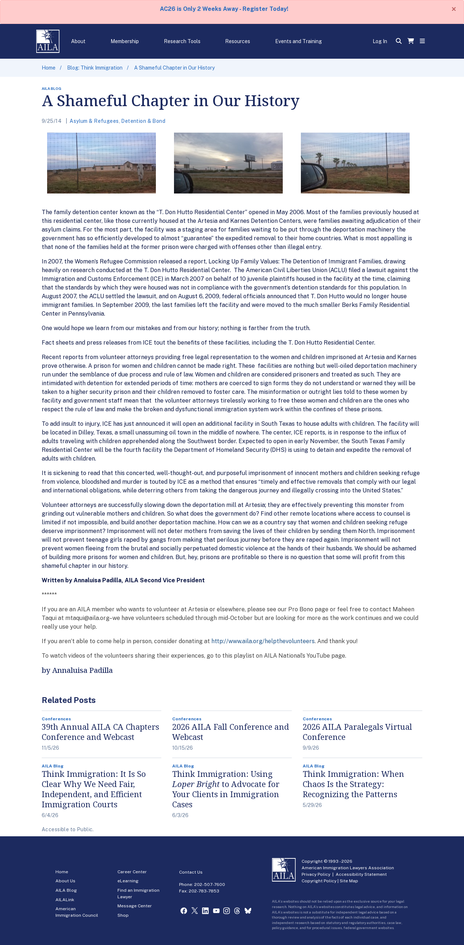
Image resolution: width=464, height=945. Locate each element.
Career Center (132, 871)
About (78, 41)
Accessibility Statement (361, 874)
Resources (237, 41)
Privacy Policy (316, 874)
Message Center (134, 905)
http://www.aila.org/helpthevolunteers (263, 641)
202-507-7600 (209, 884)
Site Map (349, 880)
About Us (65, 880)
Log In (380, 41)
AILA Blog (66, 890)
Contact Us (191, 872)
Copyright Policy (319, 880)
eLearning (127, 880)
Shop (123, 915)
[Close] (454, 9)
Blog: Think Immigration (95, 68)
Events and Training (298, 41)
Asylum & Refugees (94, 121)
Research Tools (182, 41)
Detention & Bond (143, 121)
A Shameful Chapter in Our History (174, 68)
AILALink (64, 899)
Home (48, 68)
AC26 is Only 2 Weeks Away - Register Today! (224, 8)
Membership (125, 41)
